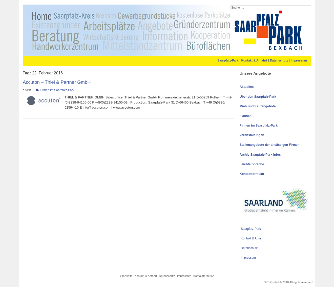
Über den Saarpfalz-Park (258, 96)
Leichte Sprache (252, 164)
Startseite (126, 275)
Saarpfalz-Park (227, 60)
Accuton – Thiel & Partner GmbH (57, 82)
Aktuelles (247, 87)
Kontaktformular (252, 174)
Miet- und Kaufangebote (258, 106)
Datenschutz (279, 60)
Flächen (246, 116)
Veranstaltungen (252, 135)
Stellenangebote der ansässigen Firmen (270, 145)
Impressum (299, 60)
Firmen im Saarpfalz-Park (57, 90)
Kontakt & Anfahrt (254, 60)
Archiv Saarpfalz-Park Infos (260, 154)
